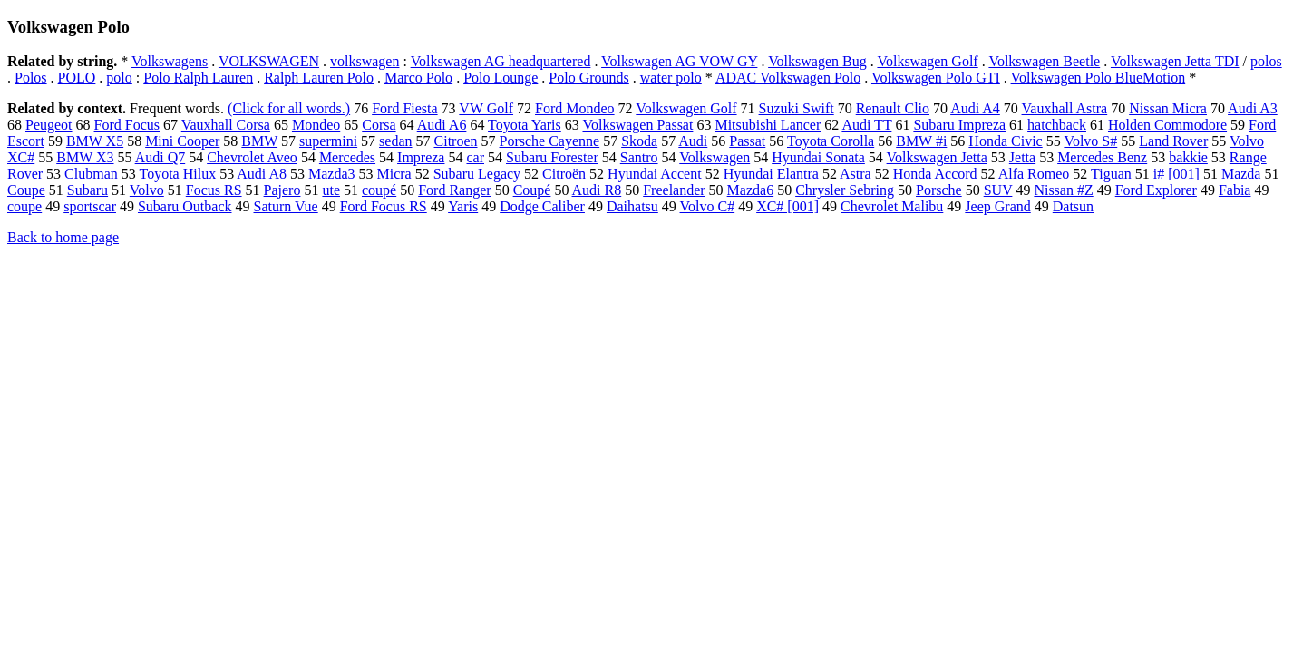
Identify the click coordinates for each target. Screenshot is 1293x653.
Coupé (532, 190)
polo (118, 77)
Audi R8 (597, 190)
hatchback (1056, 124)
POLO (77, 77)
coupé (379, 190)
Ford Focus (127, 124)
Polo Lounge (500, 77)
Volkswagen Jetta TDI (1175, 61)
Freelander (674, 190)
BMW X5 (94, 141)
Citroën (564, 173)
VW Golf (486, 108)
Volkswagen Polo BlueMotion (1098, 77)
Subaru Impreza (959, 124)
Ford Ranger (454, 190)
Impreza (420, 157)
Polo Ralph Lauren (198, 77)
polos (1266, 61)
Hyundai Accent (655, 173)
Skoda (639, 141)
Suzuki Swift (796, 108)
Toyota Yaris (524, 124)
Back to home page (63, 237)
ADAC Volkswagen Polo (787, 77)
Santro (639, 157)
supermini (328, 141)
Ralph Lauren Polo (319, 77)
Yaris (463, 206)
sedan (395, 141)
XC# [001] (787, 206)
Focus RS (214, 190)
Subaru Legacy (476, 173)
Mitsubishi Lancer (768, 124)
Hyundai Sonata (818, 157)
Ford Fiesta (404, 108)
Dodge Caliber (542, 206)
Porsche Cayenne (550, 141)
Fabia (1235, 190)
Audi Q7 (160, 157)
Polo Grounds (588, 77)
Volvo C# (707, 206)
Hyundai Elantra (771, 173)
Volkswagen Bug (817, 61)
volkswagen (364, 61)
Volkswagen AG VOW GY (679, 61)
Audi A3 (1253, 108)
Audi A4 (975, 108)
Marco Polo (418, 77)
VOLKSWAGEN (269, 61)
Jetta (1022, 157)
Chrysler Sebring (844, 190)
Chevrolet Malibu (892, 206)
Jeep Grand (997, 206)
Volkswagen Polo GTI (935, 77)
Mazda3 (331, 173)
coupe (24, 206)
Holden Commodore (1167, 124)
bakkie (1188, 157)
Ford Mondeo (575, 108)
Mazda (1241, 173)
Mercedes (347, 157)
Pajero (282, 190)
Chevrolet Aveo (252, 157)
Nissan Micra (1168, 108)
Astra (855, 173)
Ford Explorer (1156, 190)
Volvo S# (1090, 141)
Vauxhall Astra (1065, 108)
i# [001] (1176, 173)
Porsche (939, 190)
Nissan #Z (1063, 190)
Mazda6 (750, 190)
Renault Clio (892, 108)
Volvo (147, 190)
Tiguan (1111, 173)
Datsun (1073, 206)
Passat (747, 141)
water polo (671, 77)
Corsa (378, 124)
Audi (692, 141)
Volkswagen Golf (927, 61)
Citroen (456, 141)
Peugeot (49, 124)
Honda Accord (935, 173)
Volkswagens (169, 61)
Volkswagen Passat (637, 124)
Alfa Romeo (1034, 173)
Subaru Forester (552, 157)
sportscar (89, 206)
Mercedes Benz (1102, 157)
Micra (393, 173)
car (475, 157)
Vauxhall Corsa (225, 124)
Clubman (91, 173)
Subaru (87, 190)
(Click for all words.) (289, 108)
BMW (259, 141)
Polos (31, 77)
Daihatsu (632, 206)
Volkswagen (714, 157)
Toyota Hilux (178, 173)
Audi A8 (262, 173)
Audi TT (866, 124)
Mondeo (316, 124)
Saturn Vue (286, 206)
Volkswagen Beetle (1044, 61)
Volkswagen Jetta (937, 157)
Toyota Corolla (830, 141)
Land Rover (1173, 141)
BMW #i (921, 141)
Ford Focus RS (383, 206)
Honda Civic (1005, 141)
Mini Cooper (182, 141)
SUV (998, 190)
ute (331, 190)
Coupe (26, 190)
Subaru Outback (185, 206)
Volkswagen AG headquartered (501, 61)
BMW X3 (84, 157)
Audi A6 (442, 124)
